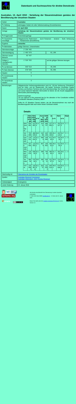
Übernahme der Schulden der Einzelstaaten (32, 174)
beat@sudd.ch (46, 196)
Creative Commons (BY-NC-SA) (51, 201)
